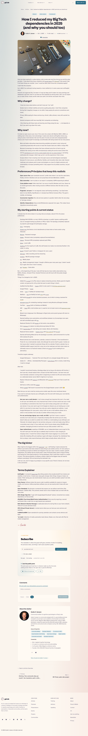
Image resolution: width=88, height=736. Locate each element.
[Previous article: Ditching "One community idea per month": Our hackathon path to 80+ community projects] (30, 687)
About (71, 708)
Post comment (63, 607)
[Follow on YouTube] (21, 726)
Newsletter (73, 724)
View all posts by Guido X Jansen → (40, 668)
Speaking (53, 714)
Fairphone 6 (26, 335)
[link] (34, 14)
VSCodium (26, 272)
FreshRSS (26, 397)
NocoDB (29, 304)
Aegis (26, 298)
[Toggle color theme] (71, 2)
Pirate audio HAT (54, 341)
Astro (28, 301)
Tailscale (22, 245)
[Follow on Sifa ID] (32, 663)
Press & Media (74, 711)
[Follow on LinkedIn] (13, 726)
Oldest (27, 607)
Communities (34, 724)
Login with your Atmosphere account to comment (34, 596)
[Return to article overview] (25, 679)
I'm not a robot (28, 563)
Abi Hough (60, 82)
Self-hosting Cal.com (26, 309)
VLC (21, 264)
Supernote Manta (28, 338)
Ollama (22, 248)
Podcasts (33, 711)
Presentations (34, 714)
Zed (21, 272)
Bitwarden (23, 239)
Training (53, 708)
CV (71, 718)
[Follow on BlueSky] (6, 726)
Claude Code (42, 456)
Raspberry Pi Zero (41, 341)
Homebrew (23, 261)
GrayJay (29, 314)
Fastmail (50, 357)
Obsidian (22, 242)
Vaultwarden (53, 389)
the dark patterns (50, 82)
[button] (79, 3)
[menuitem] (28, 2)
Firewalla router (24, 234)
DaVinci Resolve (52, 370)
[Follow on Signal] (2, 726)
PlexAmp (37, 291)
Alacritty (37, 332)
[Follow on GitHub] (17, 726)
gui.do (43, 301)
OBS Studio (23, 258)
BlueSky (22, 255)
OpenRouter (23, 250)
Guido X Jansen (36, 622)
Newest (22, 607)
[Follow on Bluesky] (36, 663)
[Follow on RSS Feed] (25, 726)
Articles (27, 9)
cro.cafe (49, 301)
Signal (22, 231)
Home (22, 9)
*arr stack (29, 285)
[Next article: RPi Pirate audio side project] (57, 687)
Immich (32, 296)
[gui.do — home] (5, 2)
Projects (33, 721)
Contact (72, 714)
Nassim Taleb (36, 483)
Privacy (72, 727)
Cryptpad (38, 394)
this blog (64, 341)
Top (32, 607)
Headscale (36, 389)
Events (33, 718)
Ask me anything (74, 721)
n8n (38, 329)
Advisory (53, 711)
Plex (21, 267)
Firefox (26, 317)
